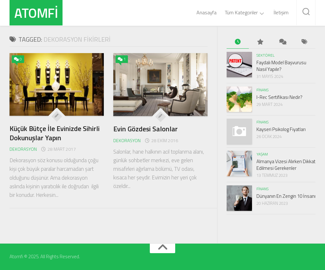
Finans (262, 90)
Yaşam (262, 154)
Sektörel (265, 55)
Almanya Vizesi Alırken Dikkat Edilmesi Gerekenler (285, 165)
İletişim (281, 12)
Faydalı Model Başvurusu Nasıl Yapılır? (281, 66)
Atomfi (36, 13)
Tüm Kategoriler (241, 12)
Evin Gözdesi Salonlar (145, 128)
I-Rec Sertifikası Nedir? (279, 97)
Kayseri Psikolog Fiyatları (281, 129)
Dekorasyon (23, 149)
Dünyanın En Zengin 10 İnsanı (285, 196)
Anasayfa (206, 12)
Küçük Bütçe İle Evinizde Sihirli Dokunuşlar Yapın (55, 133)
